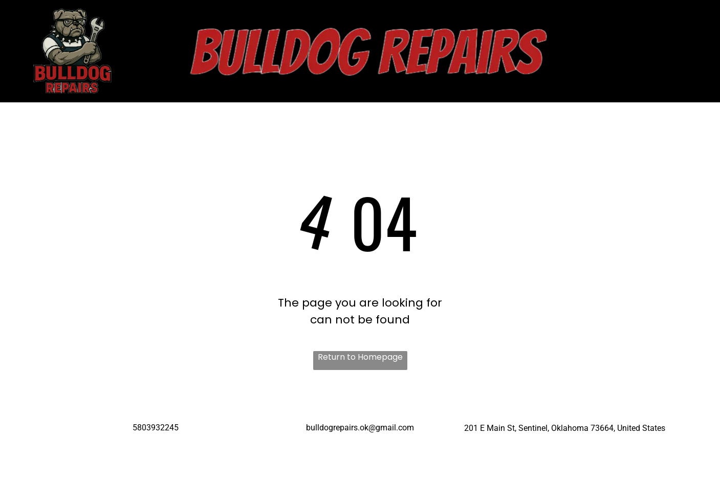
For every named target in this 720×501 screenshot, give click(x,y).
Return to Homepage (360, 357)
